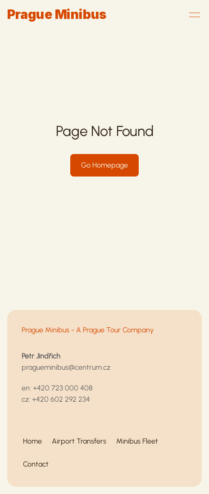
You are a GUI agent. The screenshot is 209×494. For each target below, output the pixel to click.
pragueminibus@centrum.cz (66, 367)
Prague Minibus (57, 14)
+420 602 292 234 (61, 399)
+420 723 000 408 (62, 388)
